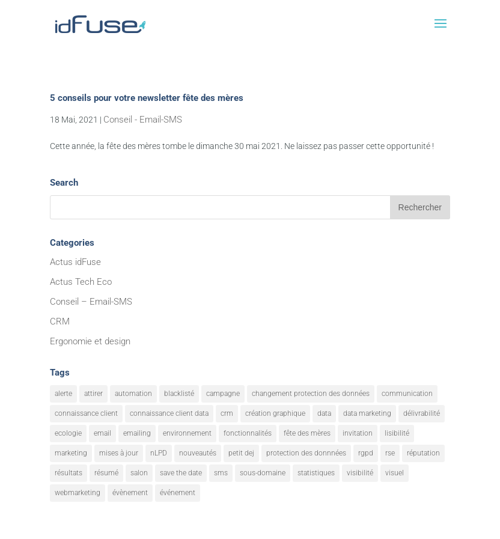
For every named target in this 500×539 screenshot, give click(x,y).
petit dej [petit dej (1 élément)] (241, 453)
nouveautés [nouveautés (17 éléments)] (197, 453)
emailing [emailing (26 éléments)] (137, 433)
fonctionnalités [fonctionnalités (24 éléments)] (248, 433)
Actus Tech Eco (81, 281)
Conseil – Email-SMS (91, 301)
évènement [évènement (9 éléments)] (130, 493)
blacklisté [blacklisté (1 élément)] (179, 393)
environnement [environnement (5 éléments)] (187, 433)
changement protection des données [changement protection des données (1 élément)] (311, 393)
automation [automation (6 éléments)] (133, 393)
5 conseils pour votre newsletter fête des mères (146, 98)
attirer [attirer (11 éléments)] (93, 393)
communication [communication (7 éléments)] (407, 393)
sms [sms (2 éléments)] (221, 473)
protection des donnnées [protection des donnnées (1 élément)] (306, 453)
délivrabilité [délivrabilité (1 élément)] (421, 413)
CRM (60, 321)
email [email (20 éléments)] (102, 433)
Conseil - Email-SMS (142, 119)
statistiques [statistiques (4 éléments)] (316, 473)
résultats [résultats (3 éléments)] (68, 473)
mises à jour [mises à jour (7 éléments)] (118, 453)
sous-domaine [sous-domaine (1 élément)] (262, 473)
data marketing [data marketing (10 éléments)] (367, 413)
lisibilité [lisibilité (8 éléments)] (397, 433)
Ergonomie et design (90, 341)
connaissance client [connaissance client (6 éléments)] (86, 413)
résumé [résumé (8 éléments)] (106, 473)
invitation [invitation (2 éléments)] (358, 433)
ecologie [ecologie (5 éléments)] (68, 433)
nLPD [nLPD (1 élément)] (158, 453)
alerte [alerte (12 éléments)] (63, 393)
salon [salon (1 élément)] (139, 473)
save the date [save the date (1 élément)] (181, 473)
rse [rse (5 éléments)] (390, 453)
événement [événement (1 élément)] (177, 493)
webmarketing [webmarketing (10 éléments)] (77, 493)
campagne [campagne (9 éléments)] (223, 393)
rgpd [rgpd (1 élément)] (365, 453)
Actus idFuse (75, 262)
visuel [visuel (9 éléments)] (394, 473)
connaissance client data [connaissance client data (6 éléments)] (169, 413)
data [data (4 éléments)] (324, 413)
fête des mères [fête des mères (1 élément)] (307, 433)
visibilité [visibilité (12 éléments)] (360, 473)
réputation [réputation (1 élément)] (423, 453)
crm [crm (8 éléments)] (227, 413)
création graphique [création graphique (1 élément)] (275, 413)
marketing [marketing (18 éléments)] (71, 453)
